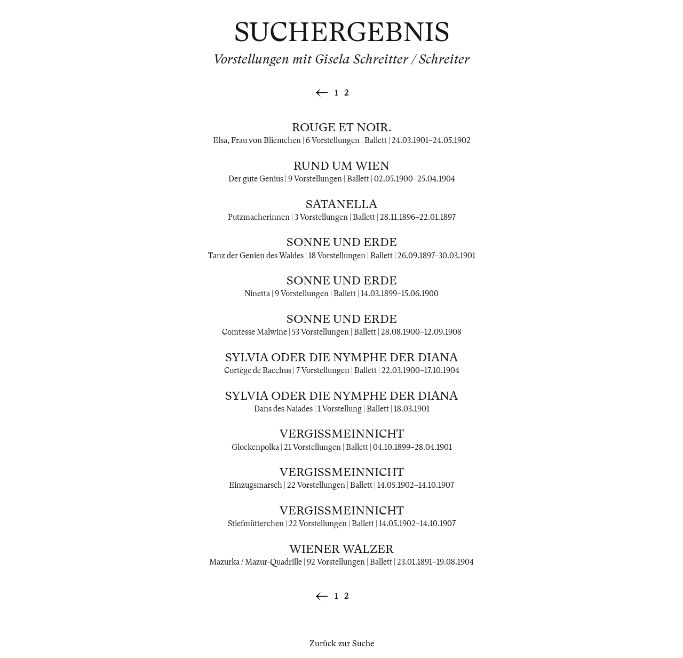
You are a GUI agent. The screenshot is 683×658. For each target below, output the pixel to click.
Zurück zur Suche (341, 643)
